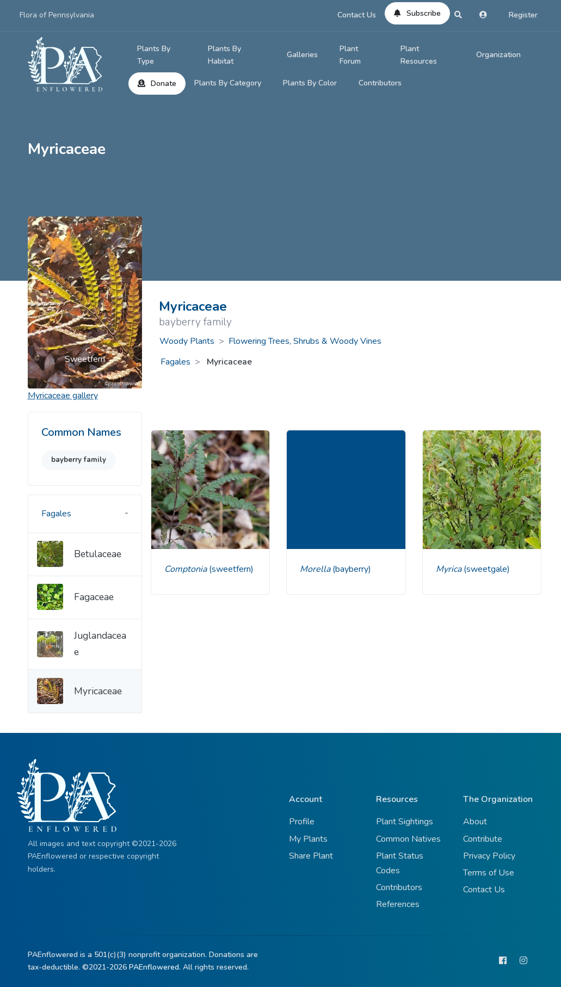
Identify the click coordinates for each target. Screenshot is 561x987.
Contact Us (356, 15)
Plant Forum (350, 55)
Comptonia (186, 569)
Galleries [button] (302, 55)
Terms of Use (488, 873)
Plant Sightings (404, 822)
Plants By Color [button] (310, 83)
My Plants (308, 839)
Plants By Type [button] (153, 55)
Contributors (380, 83)
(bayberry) (351, 569)
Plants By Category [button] (227, 83)
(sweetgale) (487, 569)
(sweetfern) (231, 569)
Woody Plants (186, 341)
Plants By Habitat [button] (224, 55)
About (475, 822)
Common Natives (408, 839)
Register (523, 15)
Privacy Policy (489, 856)
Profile (302, 822)
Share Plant (311, 856)
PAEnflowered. (155, 967)
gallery (63, 396)
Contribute (482, 839)
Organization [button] (498, 55)
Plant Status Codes (399, 863)
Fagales (175, 362)
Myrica (450, 569)
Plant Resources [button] (418, 55)
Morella (316, 569)
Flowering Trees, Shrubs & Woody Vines (305, 341)
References (398, 904)
